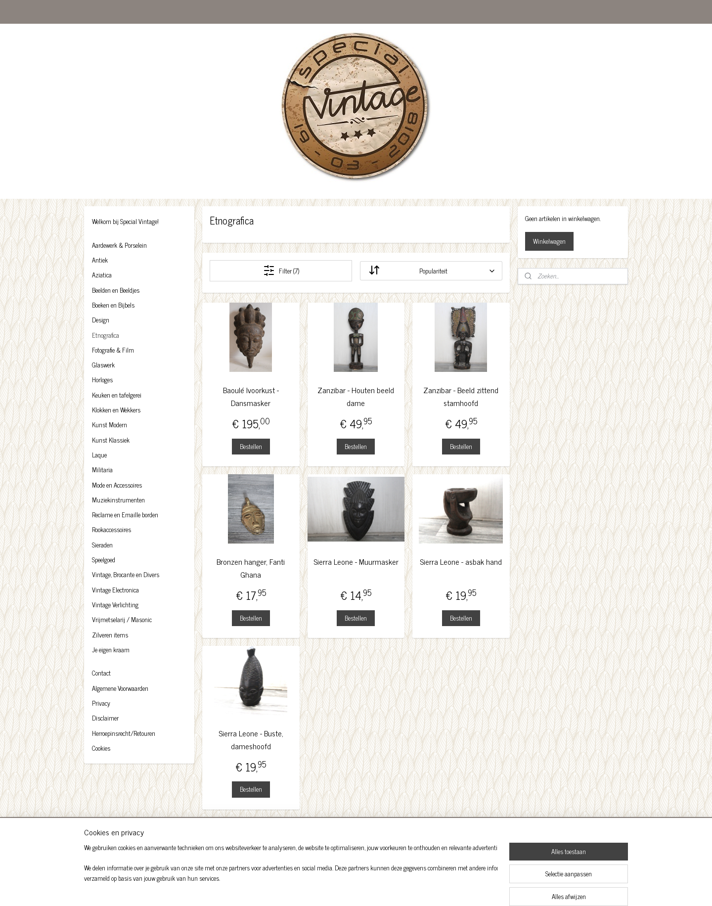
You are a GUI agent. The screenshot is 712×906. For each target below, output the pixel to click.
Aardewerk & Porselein (119, 245)
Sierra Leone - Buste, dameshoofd (251, 739)
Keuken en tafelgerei (116, 395)
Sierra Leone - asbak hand (461, 561)
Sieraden (102, 545)
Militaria (102, 469)
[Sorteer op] (430, 271)
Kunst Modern (109, 424)
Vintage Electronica (115, 590)
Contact (101, 673)
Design (100, 320)
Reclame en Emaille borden (125, 514)
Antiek (100, 260)
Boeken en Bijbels (113, 305)
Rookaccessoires (111, 529)
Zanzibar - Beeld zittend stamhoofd (461, 396)
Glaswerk (103, 365)
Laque (99, 455)
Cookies (101, 748)
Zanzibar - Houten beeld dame (355, 396)
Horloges (102, 379)
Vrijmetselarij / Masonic (122, 619)
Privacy (101, 703)
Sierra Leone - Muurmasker (356, 561)
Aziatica (102, 275)
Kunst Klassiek (111, 440)
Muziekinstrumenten (118, 500)
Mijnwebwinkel (440, 887)
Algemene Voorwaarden (120, 688)
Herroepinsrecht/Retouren (123, 733)
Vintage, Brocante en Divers (125, 574)
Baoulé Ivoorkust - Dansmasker (251, 396)
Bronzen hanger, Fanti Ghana (251, 568)
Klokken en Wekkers (116, 410)
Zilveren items (110, 635)
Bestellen (251, 446)
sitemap (332, 887)
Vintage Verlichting (115, 604)
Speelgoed (103, 559)
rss (347, 887)
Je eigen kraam (111, 649)
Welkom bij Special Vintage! (125, 221)
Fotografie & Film (113, 350)
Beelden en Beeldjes (115, 290)
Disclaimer (105, 718)
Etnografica (105, 335)
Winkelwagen (549, 241)
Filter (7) (281, 270)
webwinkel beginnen (374, 887)
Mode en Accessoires (117, 485)
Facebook (110, 839)
